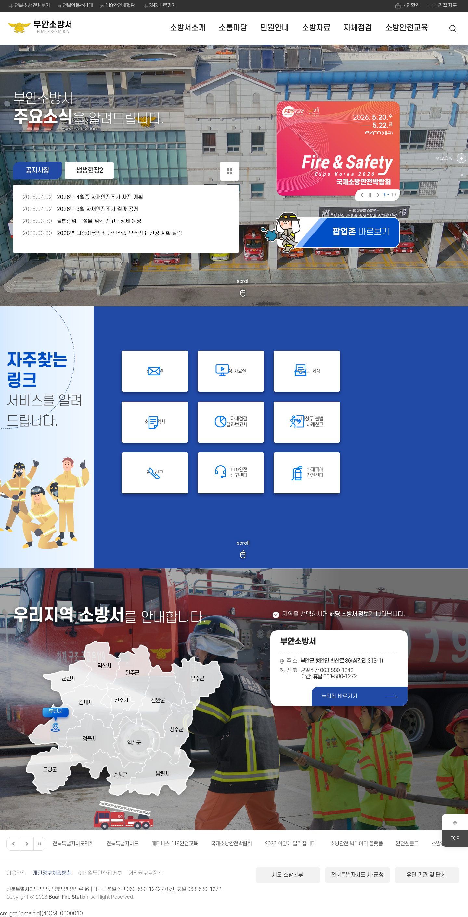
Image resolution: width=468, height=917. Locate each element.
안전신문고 (407, 844)
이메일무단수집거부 (100, 873)
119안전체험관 (120, 5)
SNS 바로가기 (159, 6)
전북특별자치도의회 (73, 844)
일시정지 (369, 196)
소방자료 (316, 27)
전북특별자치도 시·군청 (357, 875)
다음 (377, 196)
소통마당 (233, 27)
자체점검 (358, 27)
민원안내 (274, 27)
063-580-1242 (336, 670)
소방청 (438, 844)
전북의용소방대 (77, 5)
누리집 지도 (445, 5)
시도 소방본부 (288, 875)
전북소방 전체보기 (29, 6)
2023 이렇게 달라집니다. (291, 844)
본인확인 (410, 5)
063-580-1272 (340, 677)
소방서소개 (188, 27)
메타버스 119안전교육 (174, 844)
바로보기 (360, 232)
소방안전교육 (406, 27)
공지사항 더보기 (229, 171)
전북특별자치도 (122, 844)
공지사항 (37, 170)
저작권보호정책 (145, 873)
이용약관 (16, 873)
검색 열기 (453, 28)
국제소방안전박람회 (231, 844)
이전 (361, 196)
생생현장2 (89, 170)
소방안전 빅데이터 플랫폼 (356, 844)
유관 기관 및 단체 (427, 875)
